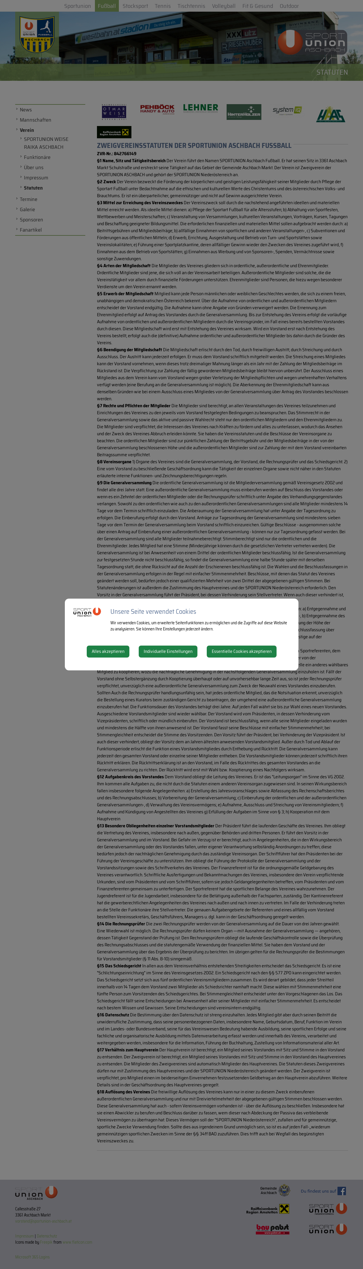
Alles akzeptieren (108, 651)
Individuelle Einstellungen (168, 651)
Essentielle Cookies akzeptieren (242, 651)
